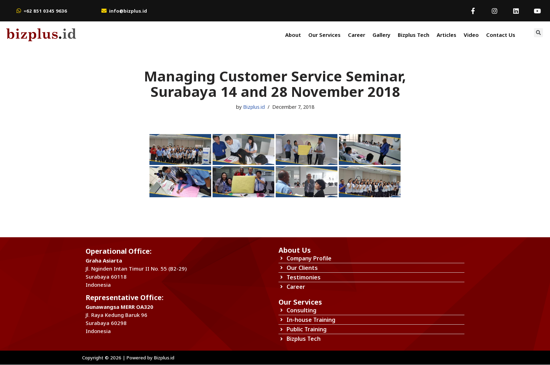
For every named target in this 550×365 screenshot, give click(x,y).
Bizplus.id (253, 107)
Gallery (381, 34)
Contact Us (500, 34)
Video (471, 34)
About (293, 34)
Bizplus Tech (413, 34)
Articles (446, 34)
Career (356, 34)
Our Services (324, 34)
